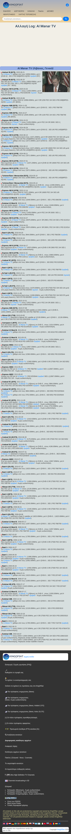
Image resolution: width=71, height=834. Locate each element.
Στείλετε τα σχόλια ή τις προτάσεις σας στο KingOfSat (24, 686)
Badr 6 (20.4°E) (8, 233)
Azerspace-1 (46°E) (9, 323)
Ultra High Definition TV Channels (20, 775)
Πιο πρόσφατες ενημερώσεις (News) (19, 692)
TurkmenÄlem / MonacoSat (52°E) (15, 176)
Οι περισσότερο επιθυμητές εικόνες (18, 769)
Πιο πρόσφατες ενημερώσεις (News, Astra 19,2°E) (24, 712)
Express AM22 (7, 345)
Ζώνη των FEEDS (13, 801)
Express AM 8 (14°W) (10, 89)
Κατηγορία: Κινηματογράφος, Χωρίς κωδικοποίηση (25, 794)
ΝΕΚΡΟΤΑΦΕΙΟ (9, 14)
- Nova (21, 758)
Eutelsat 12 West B (9, 198)
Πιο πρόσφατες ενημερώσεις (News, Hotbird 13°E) (24, 706)
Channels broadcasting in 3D (17, 781)
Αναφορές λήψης (11, 746)
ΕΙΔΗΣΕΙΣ (7, 11)
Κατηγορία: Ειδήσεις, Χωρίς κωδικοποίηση (22, 792)
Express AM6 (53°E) (9, 106)
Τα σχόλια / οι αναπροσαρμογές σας (18, 679)
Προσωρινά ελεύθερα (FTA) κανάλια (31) (22, 729)
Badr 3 (4, 535)
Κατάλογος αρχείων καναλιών (15, 752)
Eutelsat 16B (7, 599)
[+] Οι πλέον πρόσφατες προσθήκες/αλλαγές (21, 718)
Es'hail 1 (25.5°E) (8, 273)
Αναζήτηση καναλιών (13, 735)
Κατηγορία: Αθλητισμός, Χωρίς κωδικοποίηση (23, 790)
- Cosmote (27, 758)
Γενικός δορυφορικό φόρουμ (17, 805)
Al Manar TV (7, 74)
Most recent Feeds (14, 803)
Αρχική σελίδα (18, 657)
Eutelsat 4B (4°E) (8, 573)
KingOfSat (61, 829)
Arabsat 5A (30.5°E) (9, 424)
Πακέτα (40, 11)
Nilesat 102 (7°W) (8, 487)
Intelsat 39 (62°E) (8, 72)
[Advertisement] (35, 47)
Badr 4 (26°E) (7, 268)
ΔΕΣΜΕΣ (50, 11)
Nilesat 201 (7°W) (8, 238)
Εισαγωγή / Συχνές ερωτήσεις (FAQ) (18, 665)
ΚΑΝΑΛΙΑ (31, 11)
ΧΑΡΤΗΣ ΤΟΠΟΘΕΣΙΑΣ (27, 14)
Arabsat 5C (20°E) (9, 260)
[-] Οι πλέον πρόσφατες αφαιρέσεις (17, 723)
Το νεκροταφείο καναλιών (14, 763)
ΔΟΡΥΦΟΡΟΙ (19, 11)
